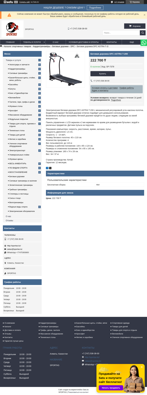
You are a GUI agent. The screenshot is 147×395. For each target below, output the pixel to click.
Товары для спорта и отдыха (124, 330)
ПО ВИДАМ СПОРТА (18, 168)
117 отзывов (119, 2)
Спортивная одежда (120, 323)
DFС (73, 46)
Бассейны (13, 84)
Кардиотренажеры (48, 323)
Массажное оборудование (20, 115)
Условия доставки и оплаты (84, 42)
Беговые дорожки (60, 46)
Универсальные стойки (19, 155)
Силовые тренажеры (49, 326)
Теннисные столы (17, 130)
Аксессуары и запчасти (19, 64)
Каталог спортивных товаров (17, 46)
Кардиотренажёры (41, 46)
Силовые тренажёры (18, 73)
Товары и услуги (32, 42)
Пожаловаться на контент (78, 392)
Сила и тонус (15, 198)
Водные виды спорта (18, 207)
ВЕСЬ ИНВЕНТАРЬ (17, 163)
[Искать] (143, 32)
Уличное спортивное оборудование (127, 337)
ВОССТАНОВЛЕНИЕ (18, 172)
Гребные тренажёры (18, 189)
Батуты (12, 89)
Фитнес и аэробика (17, 139)
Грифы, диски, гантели (50, 330)
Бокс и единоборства (85, 330)
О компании (9, 323)
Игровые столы (16, 106)
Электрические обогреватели (22, 211)
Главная (10, 42)
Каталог (7, 326)
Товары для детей (17, 135)
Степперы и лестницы (18, 194)
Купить (102, 73)
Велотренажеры (16, 202)
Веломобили (14, 98)
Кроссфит (13, 110)
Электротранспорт (17, 150)
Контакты (112, 42)
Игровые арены (16, 159)
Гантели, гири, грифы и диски (22, 102)
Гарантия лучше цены (13, 341)
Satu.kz (86, 390)
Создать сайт (24, 2)
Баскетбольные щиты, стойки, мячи (91, 323)
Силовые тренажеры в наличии (23, 181)
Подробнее (95, 7)
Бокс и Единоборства (18, 93)
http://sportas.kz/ (14, 246)
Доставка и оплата (12, 330)
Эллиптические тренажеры (21, 185)
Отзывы (9, 220)
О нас (56, 42)
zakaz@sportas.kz (14, 249)
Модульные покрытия (18, 119)
